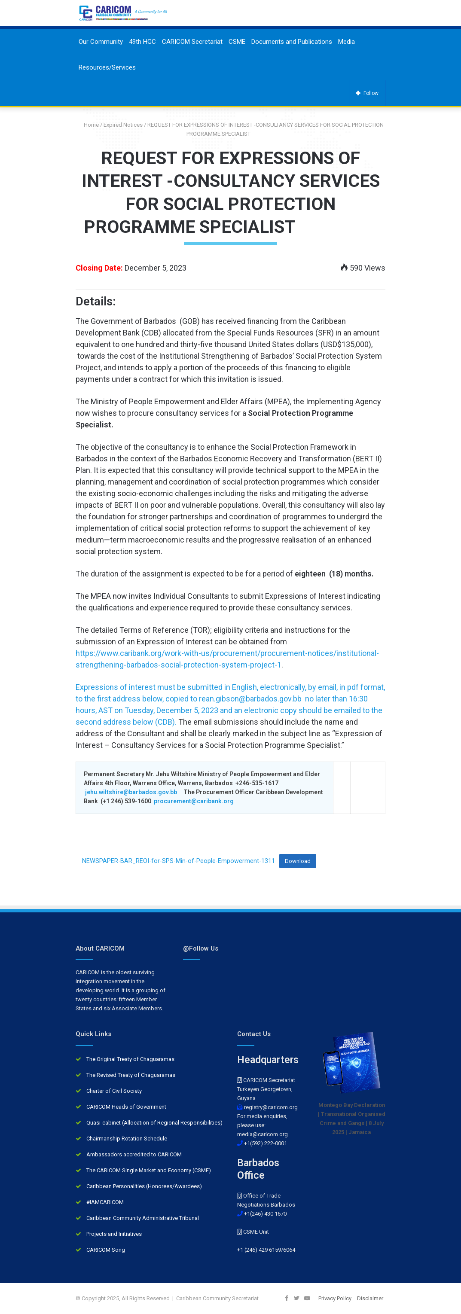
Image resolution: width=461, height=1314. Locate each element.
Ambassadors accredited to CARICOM (134, 1154)
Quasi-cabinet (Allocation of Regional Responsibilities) (154, 1122)
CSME (237, 42)
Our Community (101, 42)
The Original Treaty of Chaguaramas (130, 1059)
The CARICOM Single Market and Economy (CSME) (148, 1170)
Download (298, 861)
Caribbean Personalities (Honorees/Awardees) (144, 1186)
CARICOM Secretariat (192, 42)
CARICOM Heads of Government (126, 1107)
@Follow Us (200, 948)
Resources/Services (107, 67)
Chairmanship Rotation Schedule (126, 1138)
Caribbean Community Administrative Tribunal (142, 1218)
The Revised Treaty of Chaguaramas (130, 1075)
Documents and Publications (291, 42)
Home (88, 125)
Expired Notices (123, 125)
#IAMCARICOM (105, 1202)
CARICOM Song (105, 1250)
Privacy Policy (334, 1298)
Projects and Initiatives (114, 1234)
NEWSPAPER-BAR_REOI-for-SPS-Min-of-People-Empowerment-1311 (178, 861)
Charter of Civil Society (114, 1091)
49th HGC (142, 42)
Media (346, 42)
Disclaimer (370, 1298)
